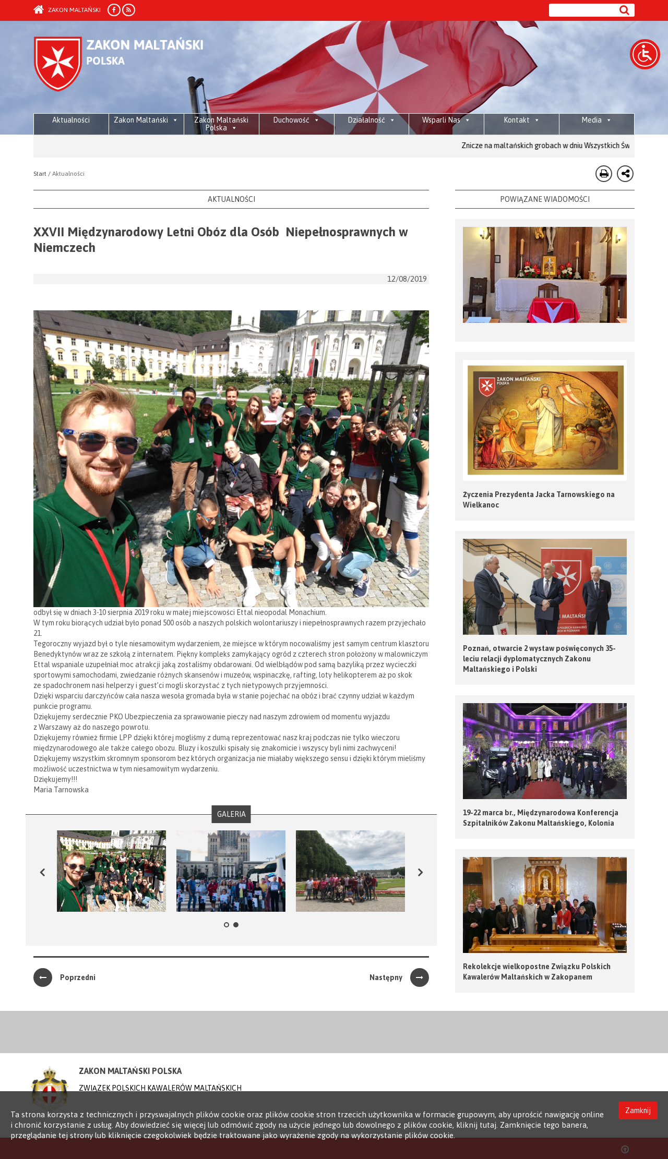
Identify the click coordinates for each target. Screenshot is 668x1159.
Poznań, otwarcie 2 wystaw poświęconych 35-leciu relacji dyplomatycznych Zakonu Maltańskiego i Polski (539, 658)
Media (596, 120)
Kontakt (522, 120)
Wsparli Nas (446, 120)
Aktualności (71, 120)
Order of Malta (130, 67)
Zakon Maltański (67, 10)
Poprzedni (64, 977)
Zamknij (638, 1110)
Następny (399, 977)
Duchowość (296, 120)
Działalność (372, 120)
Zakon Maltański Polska (221, 124)
